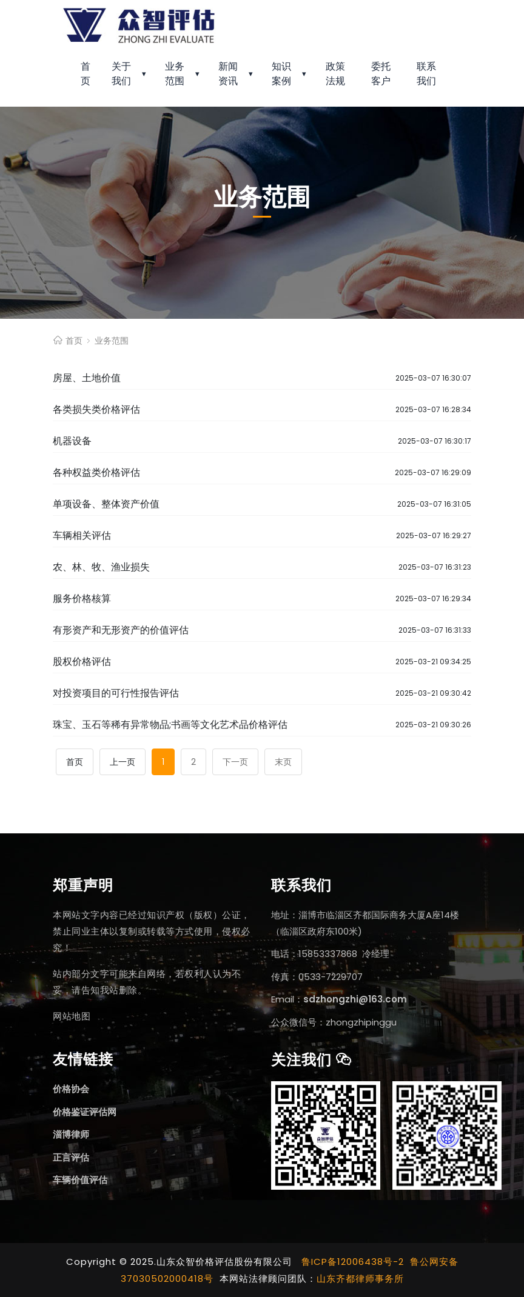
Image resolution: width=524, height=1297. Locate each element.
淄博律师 (71, 1134)
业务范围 (174, 73)
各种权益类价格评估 (96, 472)
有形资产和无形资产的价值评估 (121, 630)
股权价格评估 (82, 662)
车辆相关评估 (82, 535)
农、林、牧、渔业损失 (101, 567)
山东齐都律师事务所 (360, 1278)
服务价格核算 (82, 598)
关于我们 (121, 73)
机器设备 (72, 441)
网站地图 (71, 1016)
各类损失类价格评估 (96, 409)
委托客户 (381, 73)
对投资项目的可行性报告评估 (116, 693)
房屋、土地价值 (87, 378)
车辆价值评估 (80, 1179)
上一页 (122, 762)
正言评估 (71, 1157)
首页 (85, 73)
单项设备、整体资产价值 (106, 504)
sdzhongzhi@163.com (355, 999)
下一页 (235, 762)
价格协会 (71, 1088)
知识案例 (281, 73)
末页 (283, 762)
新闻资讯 (228, 73)
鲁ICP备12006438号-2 (352, 1261)
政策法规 (335, 73)
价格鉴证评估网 (84, 1111)
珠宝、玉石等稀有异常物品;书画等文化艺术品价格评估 (170, 725)
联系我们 (426, 73)
